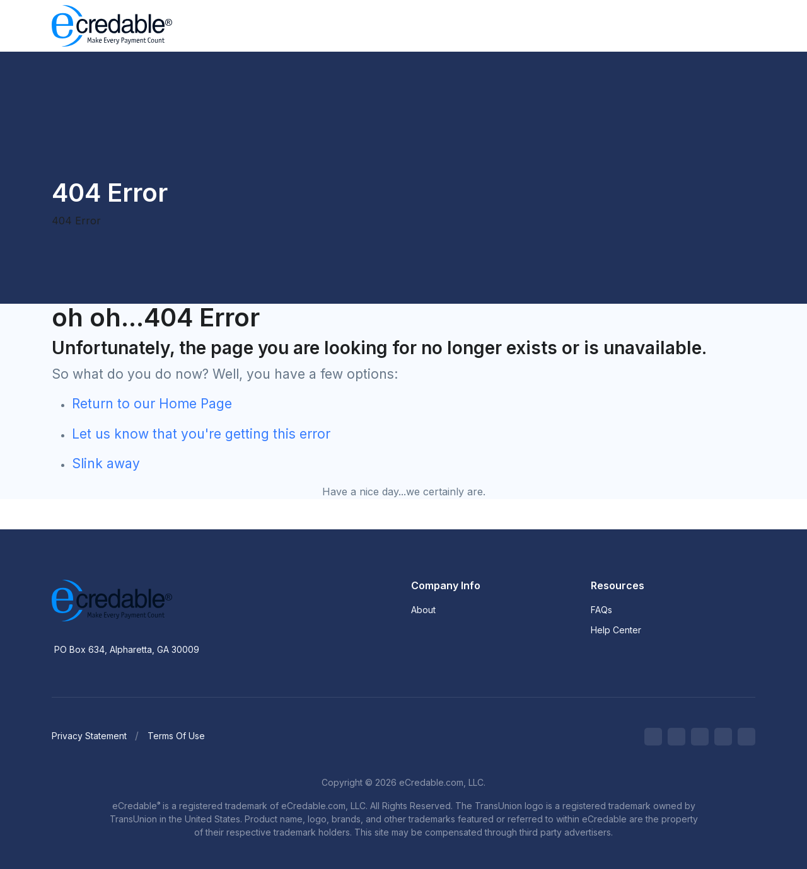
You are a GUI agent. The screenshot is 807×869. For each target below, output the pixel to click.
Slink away (106, 463)
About (423, 609)
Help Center (616, 629)
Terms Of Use (176, 735)
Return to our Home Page (152, 403)
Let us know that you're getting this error (201, 434)
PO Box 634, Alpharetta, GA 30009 (126, 649)
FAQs (601, 609)
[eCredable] (152, 600)
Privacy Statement (89, 735)
